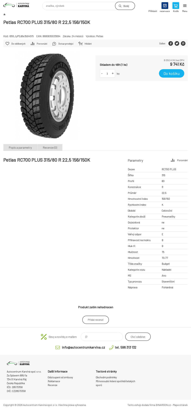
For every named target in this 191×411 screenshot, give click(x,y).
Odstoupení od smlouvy (60, 377)
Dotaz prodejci (65, 43)
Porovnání (42, 43)
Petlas (99, 36)
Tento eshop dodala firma (141, 404)
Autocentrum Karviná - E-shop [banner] (18, 5)
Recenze (52, 385)
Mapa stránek (180, 404)
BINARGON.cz (163, 404)
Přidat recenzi (96, 319)
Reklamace (54, 381)
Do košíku (172, 73)
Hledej (126, 5)
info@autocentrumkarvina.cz (83, 347)
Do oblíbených (18, 43)
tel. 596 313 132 (125, 347)
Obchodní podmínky (106, 377)
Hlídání (88, 43)
